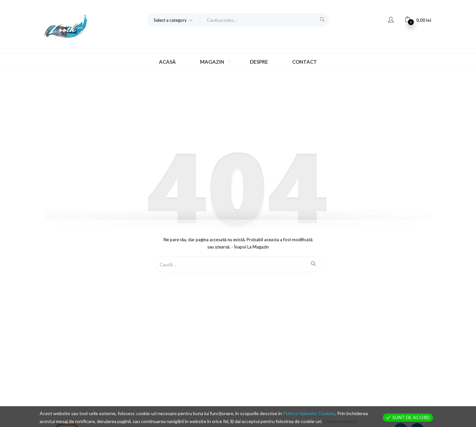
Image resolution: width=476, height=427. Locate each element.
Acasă (167, 62)
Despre (259, 62)
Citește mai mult (340, 421)
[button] (173, 19)
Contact (304, 62)
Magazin (212, 62)
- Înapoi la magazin (249, 246)
